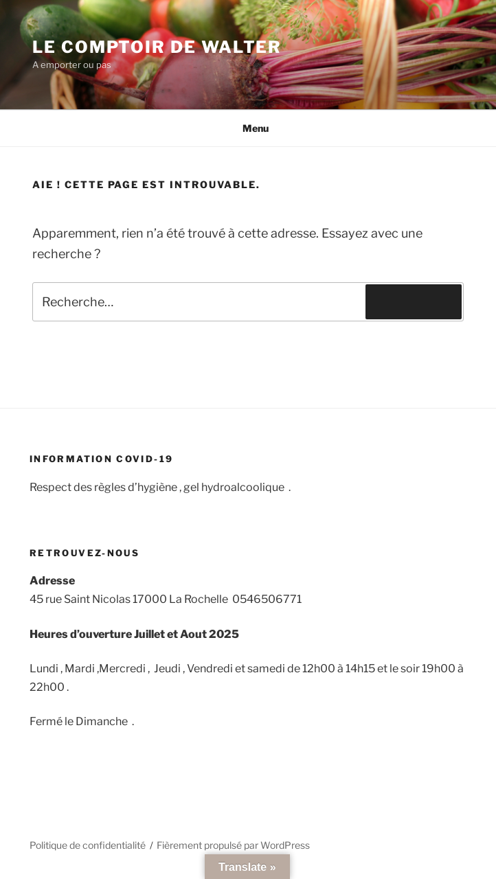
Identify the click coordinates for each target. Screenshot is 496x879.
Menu (248, 128)
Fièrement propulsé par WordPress (233, 845)
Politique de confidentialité (88, 845)
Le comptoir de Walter (157, 47)
